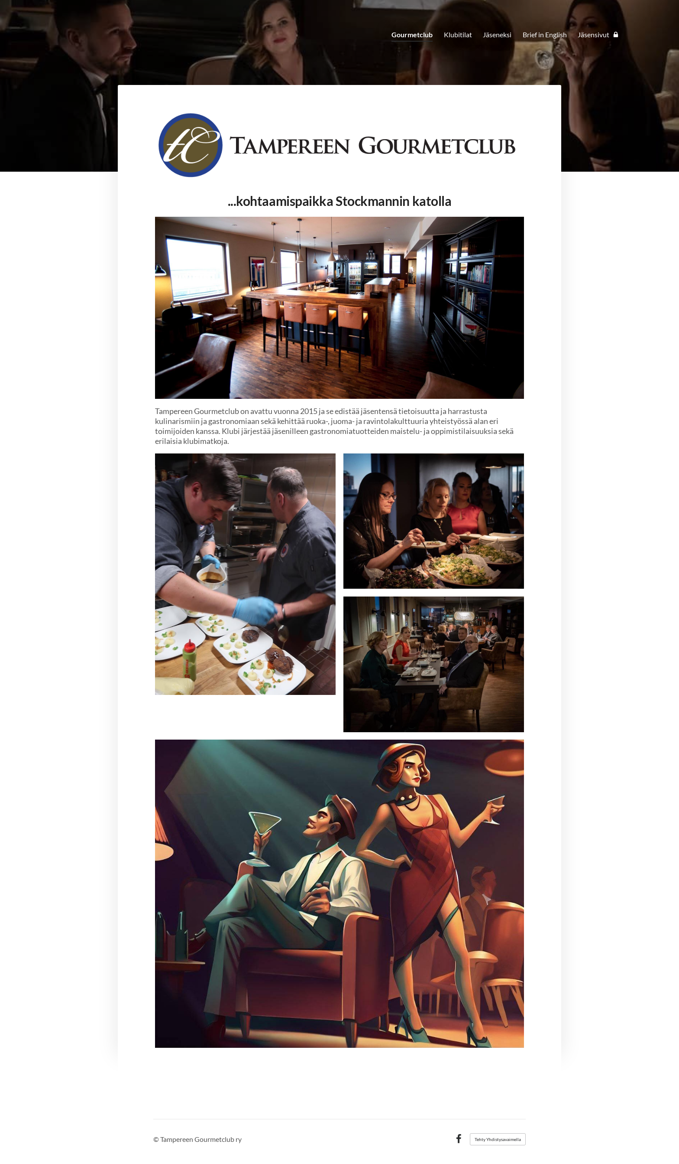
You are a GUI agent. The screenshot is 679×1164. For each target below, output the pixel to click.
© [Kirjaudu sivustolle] (156, 1139)
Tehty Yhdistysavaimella (498, 1139)
